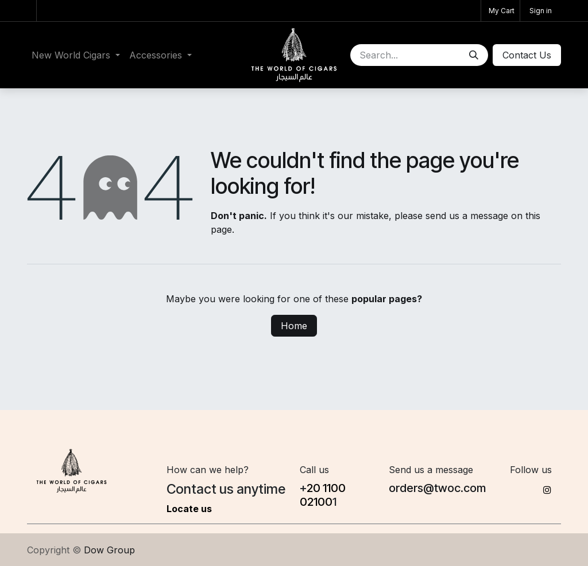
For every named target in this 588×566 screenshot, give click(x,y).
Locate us (189, 508)
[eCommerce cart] (500, 10)
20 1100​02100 (323, 495)
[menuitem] (76, 55)
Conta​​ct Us (526, 55)
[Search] (473, 55)
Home (294, 325)
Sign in (540, 10)
